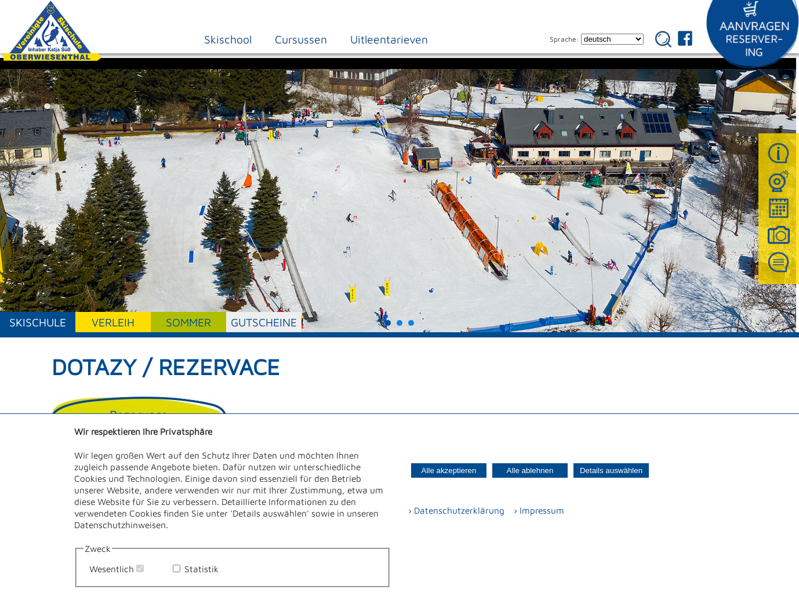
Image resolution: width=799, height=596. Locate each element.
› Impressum (535, 510)
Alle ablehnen (530, 470)
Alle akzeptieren (449, 470)
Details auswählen (611, 470)
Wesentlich (111, 569)
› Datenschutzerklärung (456, 510)
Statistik (201, 569)
